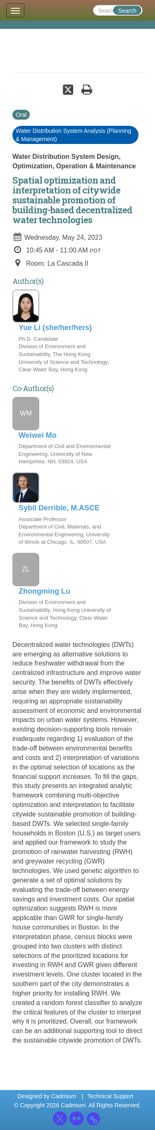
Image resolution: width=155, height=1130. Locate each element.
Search (127, 10)
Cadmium (63, 1096)
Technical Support (110, 1096)
